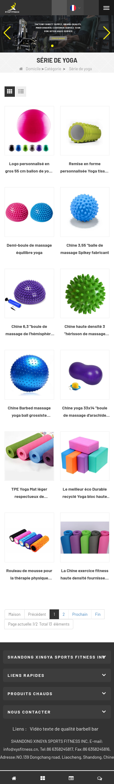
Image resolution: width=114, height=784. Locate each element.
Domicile (30, 68)
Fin (98, 614)
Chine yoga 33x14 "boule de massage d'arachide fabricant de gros (84, 412)
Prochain (80, 614)
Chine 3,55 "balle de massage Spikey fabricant (84, 248)
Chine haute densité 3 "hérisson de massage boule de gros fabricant (85, 330)
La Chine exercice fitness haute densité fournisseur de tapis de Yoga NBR (84, 575)
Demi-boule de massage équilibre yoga (29, 248)
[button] (52, 46)
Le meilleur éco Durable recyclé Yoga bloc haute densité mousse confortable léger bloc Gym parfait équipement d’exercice (85, 493)
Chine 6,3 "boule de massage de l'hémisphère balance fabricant (29, 330)
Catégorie (53, 68)
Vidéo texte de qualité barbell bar (64, 728)
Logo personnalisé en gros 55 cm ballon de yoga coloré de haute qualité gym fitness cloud (29, 168)
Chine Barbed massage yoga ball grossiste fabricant (29, 412)
